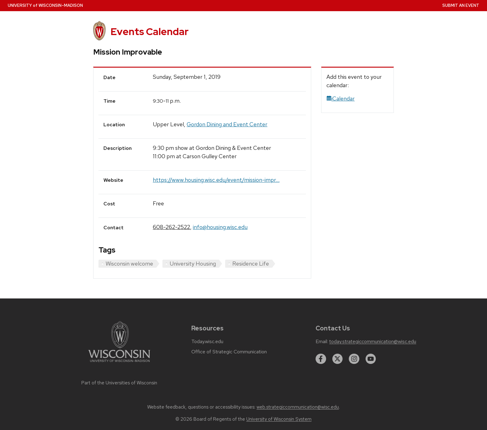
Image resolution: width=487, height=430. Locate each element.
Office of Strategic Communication (229, 352)
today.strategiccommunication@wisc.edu (372, 341)
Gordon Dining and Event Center (227, 124)
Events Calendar (150, 31)
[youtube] (371, 359)
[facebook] (321, 359)
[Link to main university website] (119, 363)
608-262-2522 (171, 227)
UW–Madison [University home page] (45, 5)
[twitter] (337, 359)
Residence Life (250, 263)
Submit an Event (460, 5)
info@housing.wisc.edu (220, 227)
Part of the (119, 383)
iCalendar (340, 98)
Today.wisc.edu (207, 341)
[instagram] (354, 359)
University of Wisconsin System (279, 419)
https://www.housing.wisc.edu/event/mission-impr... (216, 179)
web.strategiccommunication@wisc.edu (298, 407)
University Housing (193, 263)
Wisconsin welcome (129, 263)
